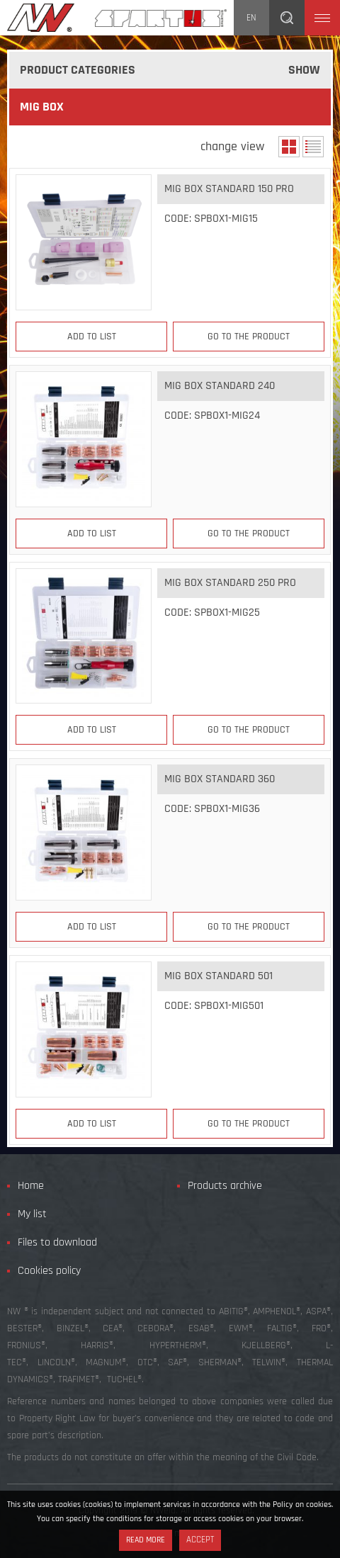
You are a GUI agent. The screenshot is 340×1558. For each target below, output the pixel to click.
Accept (200, 1540)
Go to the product (249, 336)
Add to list (91, 336)
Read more (145, 1540)
